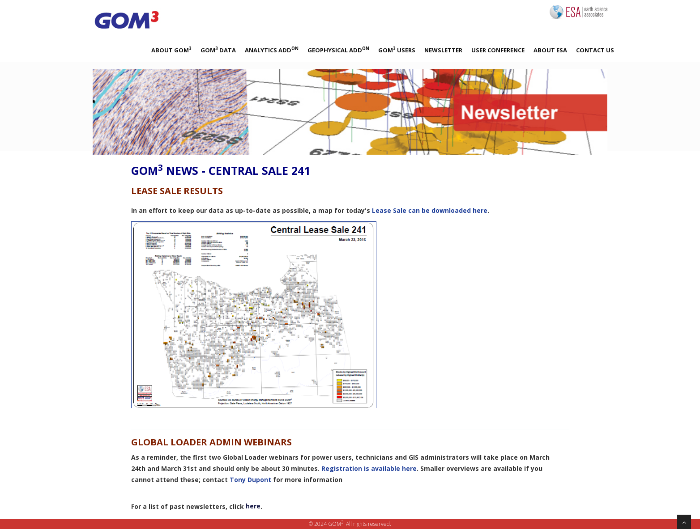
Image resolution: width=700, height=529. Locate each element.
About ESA (550, 50)
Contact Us (595, 50)
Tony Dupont (250, 479)
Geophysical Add (338, 50)
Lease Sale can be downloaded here (429, 210)
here (253, 506)
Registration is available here (369, 468)
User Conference (498, 50)
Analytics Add (272, 50)
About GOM (171, 50)
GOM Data (218, 50)
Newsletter (443, 50)
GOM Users (396, 50)
